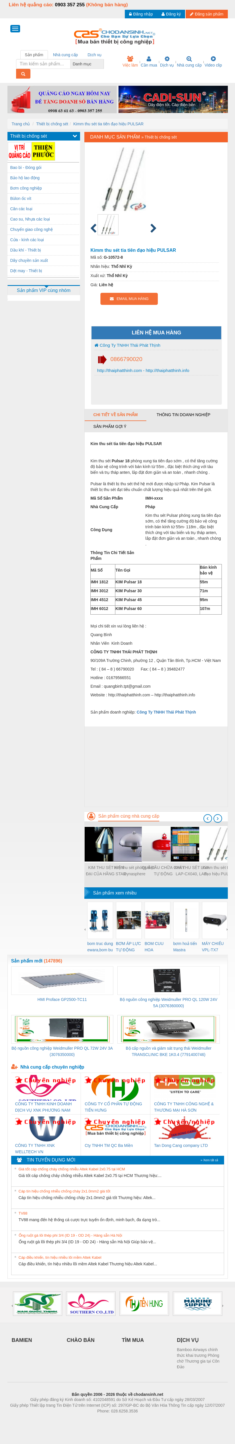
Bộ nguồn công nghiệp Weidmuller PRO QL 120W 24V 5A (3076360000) (168, 1002)
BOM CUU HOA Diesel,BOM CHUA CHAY (156, 947)
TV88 (23, 1213)
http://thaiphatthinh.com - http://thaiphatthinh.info (142, 370)
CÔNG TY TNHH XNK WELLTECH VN (35, 1148)
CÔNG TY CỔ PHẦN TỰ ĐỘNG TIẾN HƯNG (113, 1107)
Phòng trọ (81, 1419)
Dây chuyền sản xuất (29, 260)
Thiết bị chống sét (52, 124)
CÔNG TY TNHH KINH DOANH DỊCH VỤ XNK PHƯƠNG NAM (43, 1107)
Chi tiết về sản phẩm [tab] (115, 414)
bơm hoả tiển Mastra (185, 946)
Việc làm (130, 61)
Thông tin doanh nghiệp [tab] (183, 414)
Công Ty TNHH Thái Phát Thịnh (127, 345)
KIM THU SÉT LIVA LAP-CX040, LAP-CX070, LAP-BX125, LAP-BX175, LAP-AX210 (192, 871)
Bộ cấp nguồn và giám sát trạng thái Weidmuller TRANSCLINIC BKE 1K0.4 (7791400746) (168, 1051)
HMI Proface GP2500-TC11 (62, 999)
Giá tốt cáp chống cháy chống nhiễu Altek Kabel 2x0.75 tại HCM (72, 1169)
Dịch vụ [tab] (95, 54)
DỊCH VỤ (188, 1340)
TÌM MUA (133, 1340)
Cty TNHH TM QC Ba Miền (109, 1145)
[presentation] (207, 818)
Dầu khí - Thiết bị (25, 250)
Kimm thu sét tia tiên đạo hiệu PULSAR (108, 124)
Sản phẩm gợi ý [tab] (109, 426)
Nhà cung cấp (189, 61)
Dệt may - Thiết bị (26, 270)
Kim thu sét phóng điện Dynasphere (134, 870)
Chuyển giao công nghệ (31, 229)
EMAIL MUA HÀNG (129, 299)
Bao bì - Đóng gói (26, 167)
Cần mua (149, 61)
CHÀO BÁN (81, 1340)
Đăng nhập (141, 14)
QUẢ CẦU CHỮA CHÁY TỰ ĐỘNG (163, 870)
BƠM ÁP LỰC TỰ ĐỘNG (128, 946)
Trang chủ (21, 124)
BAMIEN (22, 1340)
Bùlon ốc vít (20, 198)
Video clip (213, 61)
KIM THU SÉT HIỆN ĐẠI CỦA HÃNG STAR (106, 870)
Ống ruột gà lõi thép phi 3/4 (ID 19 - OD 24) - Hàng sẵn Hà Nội (70, 1235)
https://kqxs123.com (145, 1419)
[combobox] (102, 64)
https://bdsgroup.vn (110, 1419)
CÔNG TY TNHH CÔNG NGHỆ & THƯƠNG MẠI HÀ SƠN (184, 1107)
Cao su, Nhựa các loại (30, 219)
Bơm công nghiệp (26, 188)
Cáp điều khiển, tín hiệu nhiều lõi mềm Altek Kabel (60, 1257)
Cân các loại (21, 208)
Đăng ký (171, 14)
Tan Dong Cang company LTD (181, 1145)
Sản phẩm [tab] (34, 54)
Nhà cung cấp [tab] (65, 54)
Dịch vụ (167, 61)
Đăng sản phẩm (206, 14)
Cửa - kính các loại (27, 239)
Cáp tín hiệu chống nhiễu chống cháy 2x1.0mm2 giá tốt (64, 1191)
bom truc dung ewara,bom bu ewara (100, 947)
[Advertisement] (156, 766)
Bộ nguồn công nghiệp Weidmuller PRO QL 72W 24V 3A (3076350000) (62, 1051)
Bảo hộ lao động (25, 178)
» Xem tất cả (209, 1160)
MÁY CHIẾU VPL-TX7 (213, 946)
